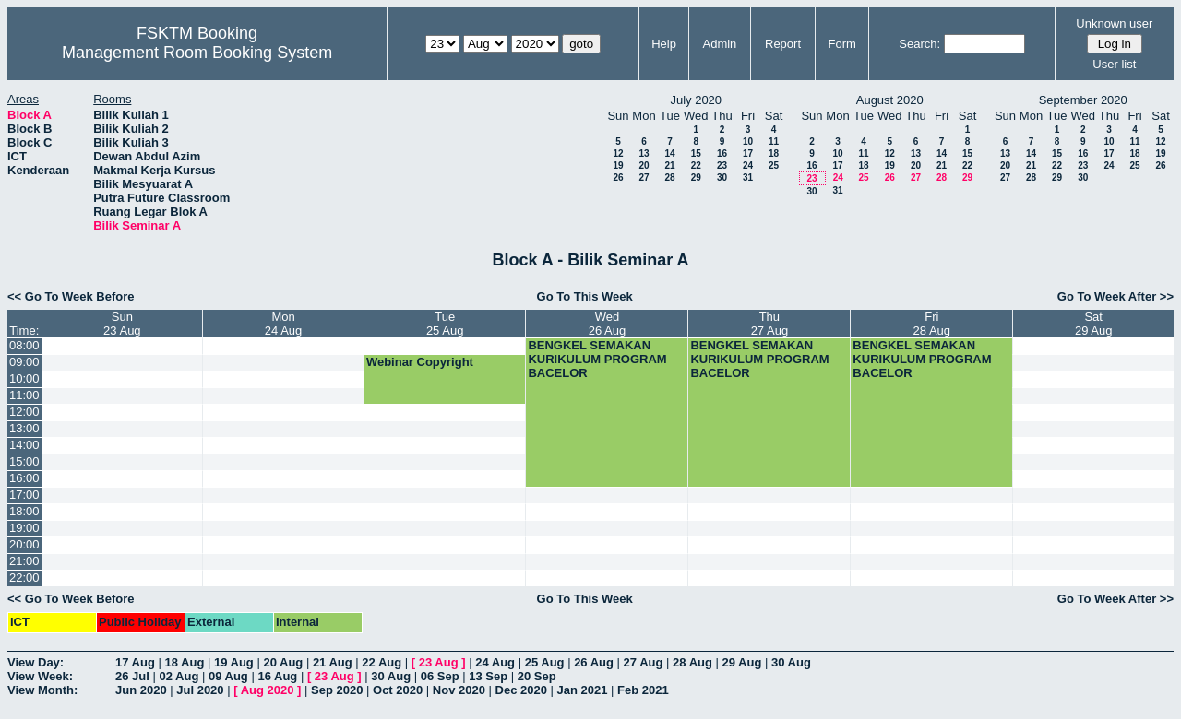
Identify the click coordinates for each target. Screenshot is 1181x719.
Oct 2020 (398, 690)
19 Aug (234, 662)
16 (722, 153)
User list (1114, 64)
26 (618, 177)
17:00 (24, 494)
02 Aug (178, 676)
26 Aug (594, 662)
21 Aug (332, 662)
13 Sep (488, 676)
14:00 (24, 445)
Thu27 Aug (770, 323)
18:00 (24, 511)
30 (722, 177)
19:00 (24, 528)
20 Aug (283, 662)
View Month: (42, 690)
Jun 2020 (141, 690)
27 (643, 177)
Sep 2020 (337, 690)
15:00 (24, 461)
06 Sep (440, 676)
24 (748, 165)
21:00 (24, 561)
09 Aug (228, 676)
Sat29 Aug (1094, 323)
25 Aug (545, 662)
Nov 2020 (459, 690)
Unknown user (1114, 23)
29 (696, 177)
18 (774, 153)
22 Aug (381, 662)
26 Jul (132, 676)
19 (618, 165)
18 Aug (184, 662)
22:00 (24, 577)
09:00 (24, 362)
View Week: (40, 676)
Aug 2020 (267, 690)
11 (774, 141)
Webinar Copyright (419, 362)
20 (643, 165)
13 (643, 153)
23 (722, 165)
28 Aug (692, 662)
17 (748, 153)
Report (783, 44)
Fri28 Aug (932, 323)
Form (842, 44)
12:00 (24, 411)
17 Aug (135, 662)
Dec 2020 (521, 690)
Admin (719, 44)
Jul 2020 (199, 690)
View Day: (35, 662)
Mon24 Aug (284, 323)
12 (618, 153)
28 (669, 177)
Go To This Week (585, 296)
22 (696, 165)
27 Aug (643, 662)
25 (774, 165)
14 (669, 153)
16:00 (24, 478)
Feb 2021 (643, 690)
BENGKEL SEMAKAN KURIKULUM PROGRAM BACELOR (597, 359)
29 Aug (742, 662)
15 (696, 153)
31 (748, 177)
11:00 (24, 395)
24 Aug (495, 662)
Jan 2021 (582, 690)
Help (663, 44)
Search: (919, 44)
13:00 (24, 428)
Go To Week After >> (1115, 296)
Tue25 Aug (445, 323)
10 (748, 141)
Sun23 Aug (122, 323)
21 (669, 165)
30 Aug (791, 662)
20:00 (24, 544)
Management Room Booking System (197, 52)
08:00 (24, 345)
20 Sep (537, 676)
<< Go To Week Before (71, 296)
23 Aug (439, 662)
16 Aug (277, 676)
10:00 (24, 378)
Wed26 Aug (607, 323)
